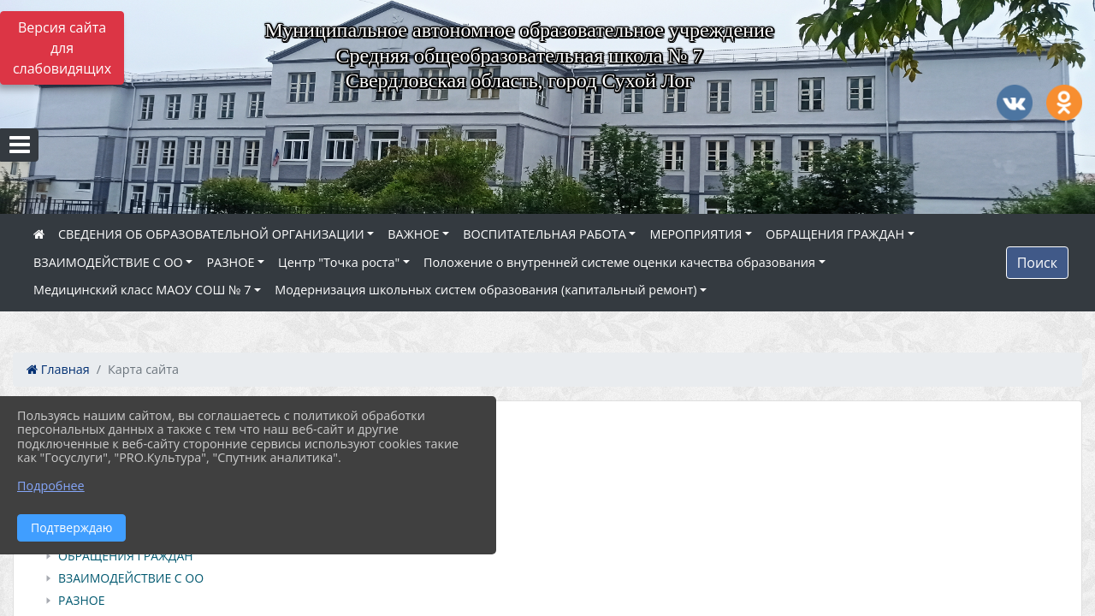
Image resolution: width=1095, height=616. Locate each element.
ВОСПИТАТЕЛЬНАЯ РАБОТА (544, 234)
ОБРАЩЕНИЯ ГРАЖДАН (835, 234)
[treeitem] (551, 467)
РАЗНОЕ (230, 262)
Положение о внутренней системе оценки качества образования (619, 262)
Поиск (1037, 262)
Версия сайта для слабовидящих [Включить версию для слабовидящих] (62, 48)
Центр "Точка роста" (339, 262)
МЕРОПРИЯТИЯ (695, 234)
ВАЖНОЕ (413, 234)
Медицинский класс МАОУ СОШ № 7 (142, 289)
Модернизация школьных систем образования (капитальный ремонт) (485, 289)
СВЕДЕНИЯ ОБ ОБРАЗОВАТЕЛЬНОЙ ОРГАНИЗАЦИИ (211, 234)
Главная (58, 369)
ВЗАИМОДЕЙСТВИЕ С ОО (108, 262)
